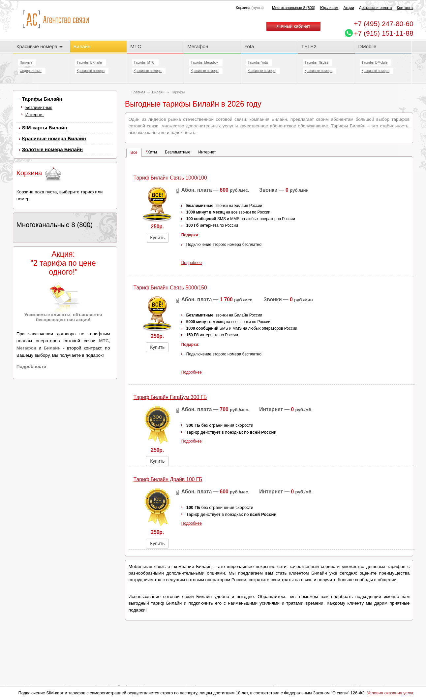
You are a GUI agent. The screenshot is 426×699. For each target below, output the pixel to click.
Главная (138, 92)
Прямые (26, 62)
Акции (348, 8)
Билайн (82, 46)
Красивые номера (39, 46)
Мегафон (197, 46)
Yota (249, 46)
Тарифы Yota (258, 62)
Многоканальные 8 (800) (293, 8)
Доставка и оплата (375, 8)
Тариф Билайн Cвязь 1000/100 (170, 178)
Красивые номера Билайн (54, 138)
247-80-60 (383, 23)
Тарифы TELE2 (316, 62)
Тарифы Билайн (89, 62)
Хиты (152, 152)
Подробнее (191, 262)
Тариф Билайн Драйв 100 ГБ (168, 479)
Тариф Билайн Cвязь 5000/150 (170, 287)
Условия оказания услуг (390, 692)
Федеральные (31, 71)
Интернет (34, 114)
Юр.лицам (329, 8)
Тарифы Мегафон (204, 62)
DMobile (367, 46)
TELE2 (309, 46)
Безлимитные (38, 107)
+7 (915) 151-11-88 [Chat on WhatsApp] (383, 33)
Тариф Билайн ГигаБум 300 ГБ (170, 397)
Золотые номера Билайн (52, 149)
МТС (135, 46)
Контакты (405, 8)
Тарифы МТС (144, 62)
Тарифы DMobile (375, 62)
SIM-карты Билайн (44, 127)
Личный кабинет (293, 26)
